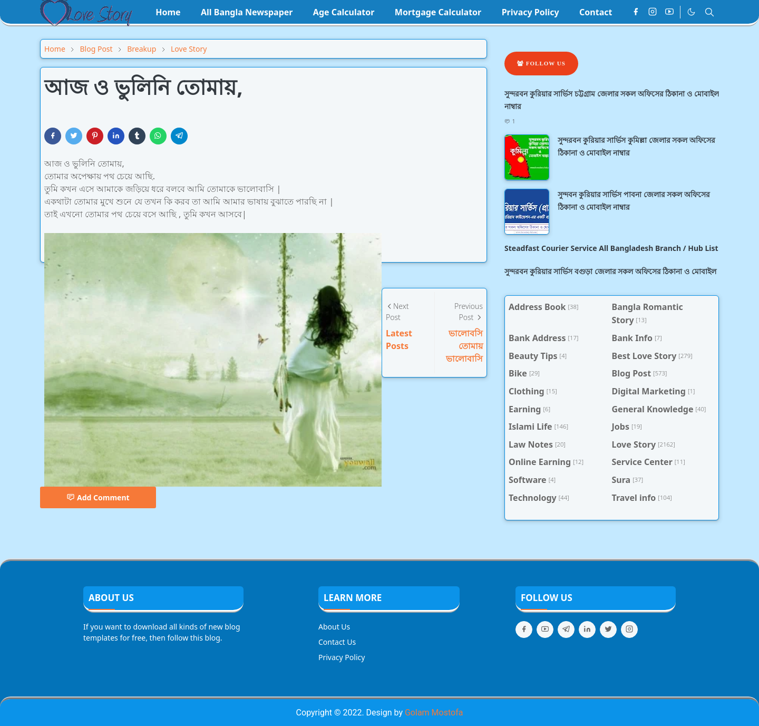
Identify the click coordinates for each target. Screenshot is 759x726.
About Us (334, 627)
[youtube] (669, 12)
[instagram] (652, 12)
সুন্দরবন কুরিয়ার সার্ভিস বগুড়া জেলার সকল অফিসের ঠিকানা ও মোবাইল (610, 271)
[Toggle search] (709, 12)
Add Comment (98, 497)
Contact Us (337, 642)
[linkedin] (587, 629)
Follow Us (541, 63)
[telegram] (566, 629)
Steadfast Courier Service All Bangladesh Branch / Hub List (611, 248)
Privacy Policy (341, 657)
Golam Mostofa (434, 713)
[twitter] (608, 629)
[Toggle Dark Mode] (691, 12)
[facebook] (635, 12)
